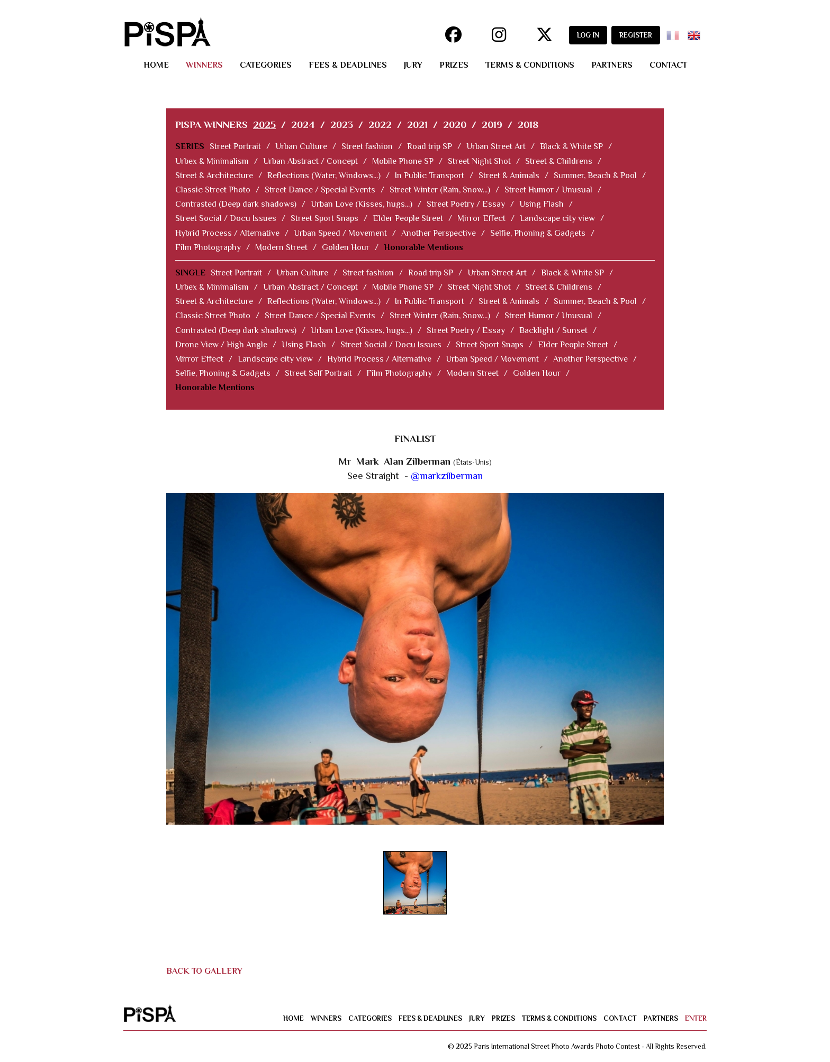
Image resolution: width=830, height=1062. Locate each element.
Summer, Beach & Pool (595, 175)
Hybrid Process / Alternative (227, 233)
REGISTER (635, 35)
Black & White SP (571, 146)
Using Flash (541, 204)
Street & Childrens (558, 161)
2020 (454, 124)
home (156, 65)
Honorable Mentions (423, 247)
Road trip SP (429, 146)
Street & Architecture (214, 175)
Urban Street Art (496, 146)
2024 (303, 124)
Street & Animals (509, 175)
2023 (341, 124)
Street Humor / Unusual (548, 190)
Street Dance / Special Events (320, 190)
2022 (380, 124)
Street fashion (367, 146)
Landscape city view (557, 218)
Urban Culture (301, 146)
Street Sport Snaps (324, 218)
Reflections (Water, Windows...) (324, 175)
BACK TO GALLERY (204, 971)
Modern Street (281, 247)
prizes (453, 65)
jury (413, 65)
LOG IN (588, 35)
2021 (417, 124)
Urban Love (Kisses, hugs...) (361, 204)
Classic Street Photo (212, 190)
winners (204, 65)
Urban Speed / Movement (340, 233)
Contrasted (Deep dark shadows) (235, 204)
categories (266, 65)
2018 (528, 124)
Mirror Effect (481, 218)
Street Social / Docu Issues (225, 218)
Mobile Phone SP (403, 161)
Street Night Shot (479, 161)
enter (696, 1018)
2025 (264, 124)
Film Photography (208, 247)
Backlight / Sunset (553, 330)
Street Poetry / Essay (466, 204)
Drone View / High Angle (221, 344)
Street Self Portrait (318, 373)
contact (668, 65)
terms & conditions (529, 65)
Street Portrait (235, 146)
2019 (492, 124)
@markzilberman (447, 475)
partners (612, 65)
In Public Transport (429, 175)
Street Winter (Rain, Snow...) (440, 190)
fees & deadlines (348, 65)
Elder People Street (408, 218)
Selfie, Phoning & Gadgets (537, 233)
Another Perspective (438, 233)
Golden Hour (345, 247)
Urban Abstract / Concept (310, 161)
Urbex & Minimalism (212, 161)
